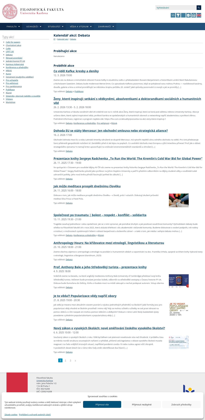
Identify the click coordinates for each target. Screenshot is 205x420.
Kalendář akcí (62, 39)
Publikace (10, 89)
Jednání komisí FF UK (15, 61)
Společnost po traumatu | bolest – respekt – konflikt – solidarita (99, 215)
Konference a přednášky (17, 67)
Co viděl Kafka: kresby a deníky (76, 71)
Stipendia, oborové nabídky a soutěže (23, 96)
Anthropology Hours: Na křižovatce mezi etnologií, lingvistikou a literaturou (108, 243)
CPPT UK (10, 51)
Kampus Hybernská (15, 64)
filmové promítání (14, 57)
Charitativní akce (13, 45)
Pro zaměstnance (14, 86)
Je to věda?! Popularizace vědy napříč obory (84, 296)
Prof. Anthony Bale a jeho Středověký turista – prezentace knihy (100, 267)
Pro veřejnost (12, 83)
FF (54, 39)
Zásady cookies (11, 414)
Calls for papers (13, 42)
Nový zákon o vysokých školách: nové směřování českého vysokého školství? (109, 328)
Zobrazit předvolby (181, 404)
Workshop (10, 102)
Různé (8, 92)
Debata (9, 54)
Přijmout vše (102, 404)
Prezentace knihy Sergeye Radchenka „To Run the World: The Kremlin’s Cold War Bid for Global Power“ (127, 158)
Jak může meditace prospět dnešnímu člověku (87, 186)
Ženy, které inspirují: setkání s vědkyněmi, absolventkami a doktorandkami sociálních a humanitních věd (127, 101)
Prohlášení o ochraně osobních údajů (35, 414)
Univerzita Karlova (44, 380)
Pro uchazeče (12, 80)
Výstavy (9, 99)
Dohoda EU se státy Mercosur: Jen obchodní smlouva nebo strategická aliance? (110, 131)
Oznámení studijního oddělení (20, 77)
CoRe (8, 48)
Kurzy (8, 73)
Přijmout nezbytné (142, 404)
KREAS (9, 70)
